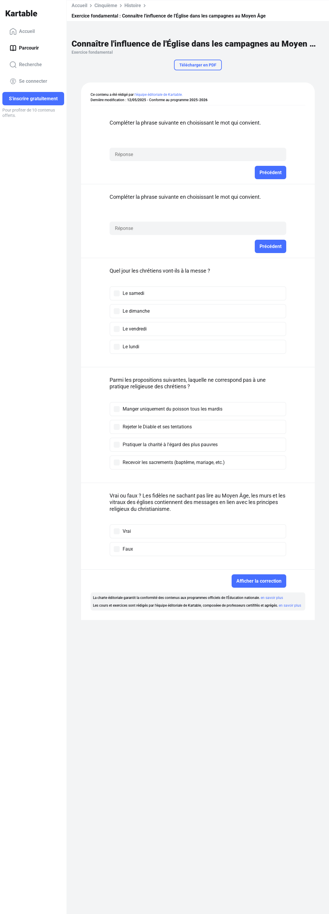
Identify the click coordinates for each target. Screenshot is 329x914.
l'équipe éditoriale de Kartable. (159, 95)
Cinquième (105, 5)
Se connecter (28, 81)
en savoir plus (272, 598)
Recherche (26, 64)
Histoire (132, 5)
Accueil (22, 31)
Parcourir (24, 48)
